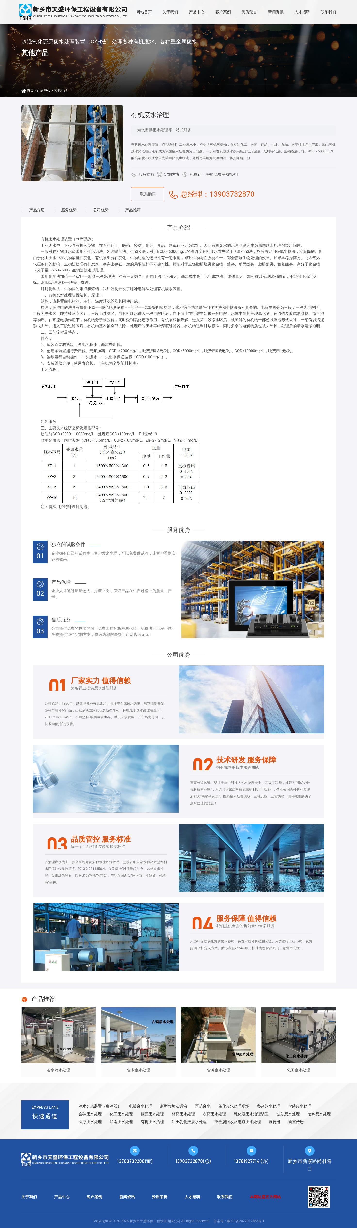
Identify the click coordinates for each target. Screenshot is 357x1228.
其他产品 (60, 90)
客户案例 (223, 12)
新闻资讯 (276, 12)
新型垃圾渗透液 (173, 1106)
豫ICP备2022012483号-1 (245, 1221)
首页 (30, 90)
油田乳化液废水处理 (189, 1121)
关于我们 (170, 12)
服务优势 (69, 210)
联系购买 (148, 194)
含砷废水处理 (90, 1114)
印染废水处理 (121, 1121)
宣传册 (274, 1121)
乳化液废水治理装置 (251, 1114)
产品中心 (196, 12)
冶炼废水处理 (319, 1114)
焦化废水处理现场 (233, 1106)
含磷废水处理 (299, 1106)
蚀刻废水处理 (288, 1114)
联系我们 (328, 12)
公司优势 (101, 210)
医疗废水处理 (90, 1121)
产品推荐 (133, 210)
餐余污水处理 (268, 1106)
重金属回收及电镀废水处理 (237, 1121)
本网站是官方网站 (265, 1197)
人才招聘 (302, 12)
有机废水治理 (152, 1121)
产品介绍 (37, 210)
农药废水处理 (214, 1114)
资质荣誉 (249, 12)
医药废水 (203, 1106)
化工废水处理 (121, 1114)
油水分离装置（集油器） (100, 1106)
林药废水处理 (183, 1114)
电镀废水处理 (140, 1106)
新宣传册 (296, 1121)
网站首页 (144, 12)
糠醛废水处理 (152, 1114)
